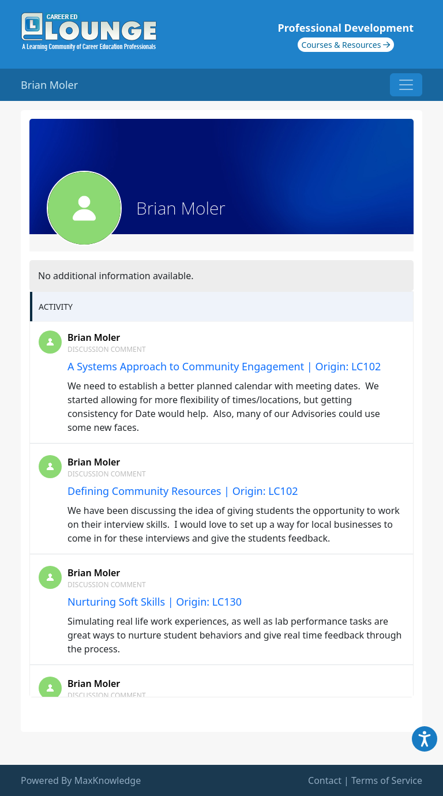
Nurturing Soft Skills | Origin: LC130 (154, 602)
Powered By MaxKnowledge (81, 780)
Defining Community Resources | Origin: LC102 (182, 491)
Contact (324, 780)
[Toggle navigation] (406, 84)
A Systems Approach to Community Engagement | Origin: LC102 (224, 366)
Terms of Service (386, 780)
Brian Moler (93, 337)
